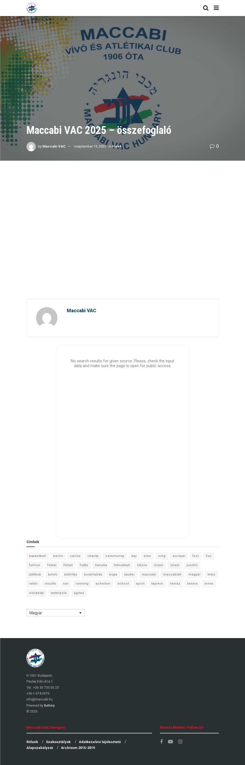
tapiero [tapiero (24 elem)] (157, 583)
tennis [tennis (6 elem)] (192, 583)
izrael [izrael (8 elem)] (175, 565)
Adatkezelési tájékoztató (100, 742)
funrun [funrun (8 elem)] (34, 565)
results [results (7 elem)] (50, 583)
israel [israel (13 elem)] (158, 565)
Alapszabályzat (39, 748)
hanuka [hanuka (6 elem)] (101, 565)
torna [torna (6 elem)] (209, 583)
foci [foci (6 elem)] (195, 556)
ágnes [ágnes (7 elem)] (79, 593)
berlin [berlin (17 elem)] (58, 556)
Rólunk (32, 742)
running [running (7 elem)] (82, 583)
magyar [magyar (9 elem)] (195, 574)
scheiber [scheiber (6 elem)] (103, 583)
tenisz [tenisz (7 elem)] (175, 583)
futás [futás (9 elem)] (84, 565)
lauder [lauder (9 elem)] (129, 574)
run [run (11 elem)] (66, 583)
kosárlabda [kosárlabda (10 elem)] (93, 574)
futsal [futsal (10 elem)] (68, 565)
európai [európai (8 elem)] (179, 556)
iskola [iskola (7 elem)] (142, 565)
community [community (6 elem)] (115, 556)
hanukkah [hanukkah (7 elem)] (122, 565)
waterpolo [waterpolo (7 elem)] (59, 593)
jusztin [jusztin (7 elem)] (192, 565)
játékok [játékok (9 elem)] (35, 574)
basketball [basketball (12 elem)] (37, 556)
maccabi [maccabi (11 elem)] (149, 574)
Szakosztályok (58, 742)
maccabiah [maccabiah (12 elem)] (172, 574)
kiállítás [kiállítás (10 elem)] (70, 574)
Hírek (117, 146)
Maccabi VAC (53, 146)
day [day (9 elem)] (134, 556)
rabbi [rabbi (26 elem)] (33, 583)
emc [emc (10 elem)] (147, 556)
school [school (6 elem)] (123, 583)
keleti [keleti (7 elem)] (52, 574)
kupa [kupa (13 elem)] (113, 574)
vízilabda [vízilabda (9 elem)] (36, 593)
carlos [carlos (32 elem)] (75, 556)
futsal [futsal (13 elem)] (52, 565)
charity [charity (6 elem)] (93, 556)
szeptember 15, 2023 (90, 146)
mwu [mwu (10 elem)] (211, 574)
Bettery (49, 705)
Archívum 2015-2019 (78, 748)
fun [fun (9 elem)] (209, 556)
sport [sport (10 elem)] (140, 583)
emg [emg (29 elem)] (162, 556)
